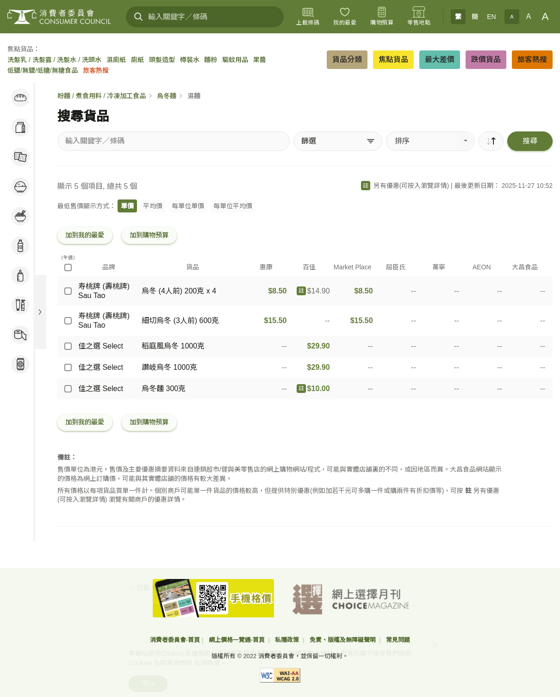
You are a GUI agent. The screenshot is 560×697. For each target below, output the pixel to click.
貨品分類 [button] (347, 59)
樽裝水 (189, 59)
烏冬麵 (166, 96)
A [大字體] (545, 16)
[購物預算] (381, 17)
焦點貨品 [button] (393, 59)
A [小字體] (511, 16)
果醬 (259, 59)
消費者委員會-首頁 (175, 639)
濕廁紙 (116, 59)
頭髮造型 (162, 59)
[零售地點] (419, 17)
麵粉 (210, 59)
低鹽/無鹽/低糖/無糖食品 (42, 70)
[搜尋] (138, 17)
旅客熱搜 (96, 70)
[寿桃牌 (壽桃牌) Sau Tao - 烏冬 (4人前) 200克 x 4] (68, 291)
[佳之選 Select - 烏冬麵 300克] (68, 388)
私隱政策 (288, 639)
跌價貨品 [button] (486, 59)
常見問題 (398, 639)
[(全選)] (68, 267)
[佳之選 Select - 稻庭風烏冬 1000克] (68, 346)
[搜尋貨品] (173, 141)
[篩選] (337, 141)
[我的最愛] (344, 17)
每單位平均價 (232, 206)
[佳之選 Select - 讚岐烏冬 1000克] (68, 367)
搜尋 (530, 141)
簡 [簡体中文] (475, 16)
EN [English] (491, 16)
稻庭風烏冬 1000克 (173, 346)
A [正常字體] (528, 16)
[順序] (491, 141)
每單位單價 (188, 206)
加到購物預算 (149, 235)
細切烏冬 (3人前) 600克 (180, 320)
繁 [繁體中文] (458, 16)
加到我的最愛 (84, 235)
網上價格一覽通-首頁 (238, 639)
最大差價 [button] (439, 59)
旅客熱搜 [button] (532, 59)
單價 (127, 206)
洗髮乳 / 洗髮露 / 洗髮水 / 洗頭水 (54, 59)
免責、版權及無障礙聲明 (344, 639)
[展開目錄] (39, 312)
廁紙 (137, 59)
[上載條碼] (307, 17)
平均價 (152, 206)
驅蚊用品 (235, 59)
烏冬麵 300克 (164, 388)
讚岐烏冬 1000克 (169, 367)
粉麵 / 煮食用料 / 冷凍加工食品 (101, 96)
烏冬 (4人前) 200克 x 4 (179, 291)
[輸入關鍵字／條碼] (205, 16)
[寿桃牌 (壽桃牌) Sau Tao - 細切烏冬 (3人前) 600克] (68, 320)
